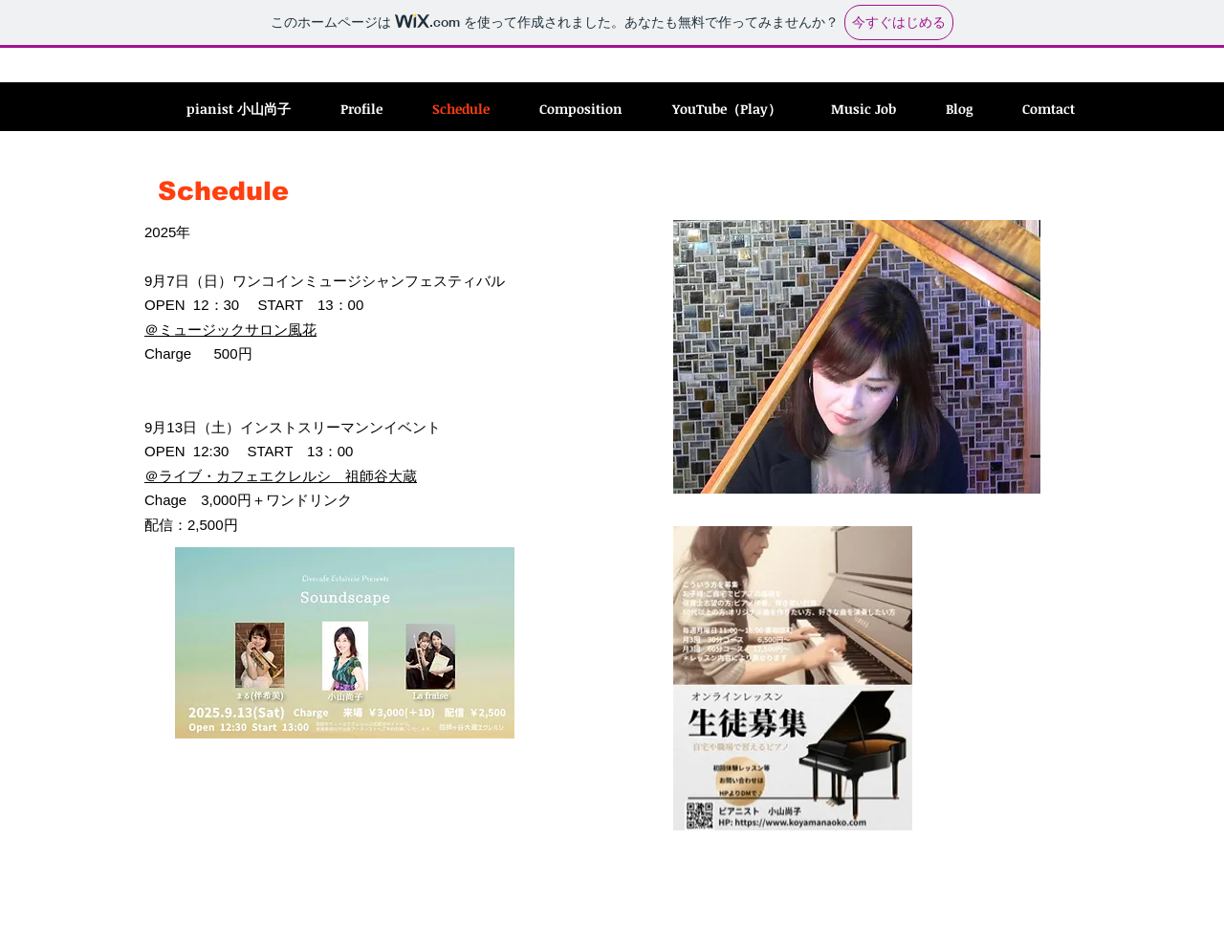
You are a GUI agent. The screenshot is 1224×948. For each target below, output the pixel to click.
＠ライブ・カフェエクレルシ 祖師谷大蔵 (280, 476)
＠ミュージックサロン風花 (230, 329)
